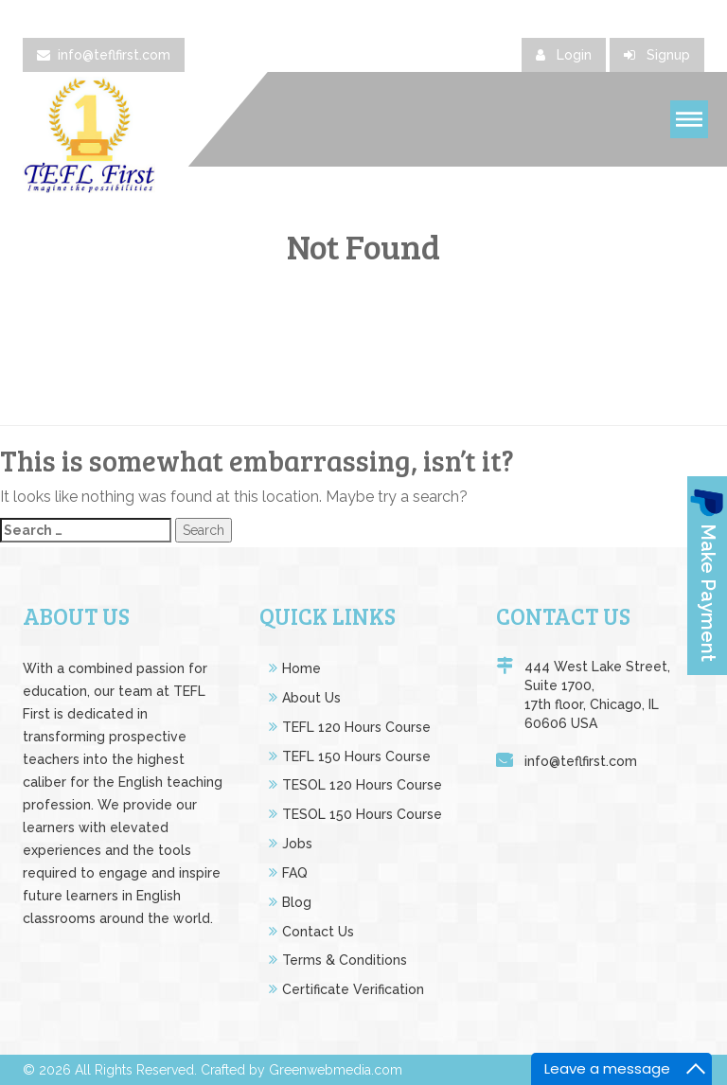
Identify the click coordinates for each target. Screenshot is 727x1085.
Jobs (297, 843)
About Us (311, 697)
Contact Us (318, 931)
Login (564, 54)
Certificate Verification (353, 989)
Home (301, 668)
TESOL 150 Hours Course (362, 814)
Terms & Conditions (344, 960)
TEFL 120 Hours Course (356, 727)
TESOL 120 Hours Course (362, 784)
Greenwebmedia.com (335, 1069)
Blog (296, 902)
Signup (657, 54)
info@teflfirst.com (103, 54)
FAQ (295, 872)
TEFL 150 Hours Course (356, 756)
